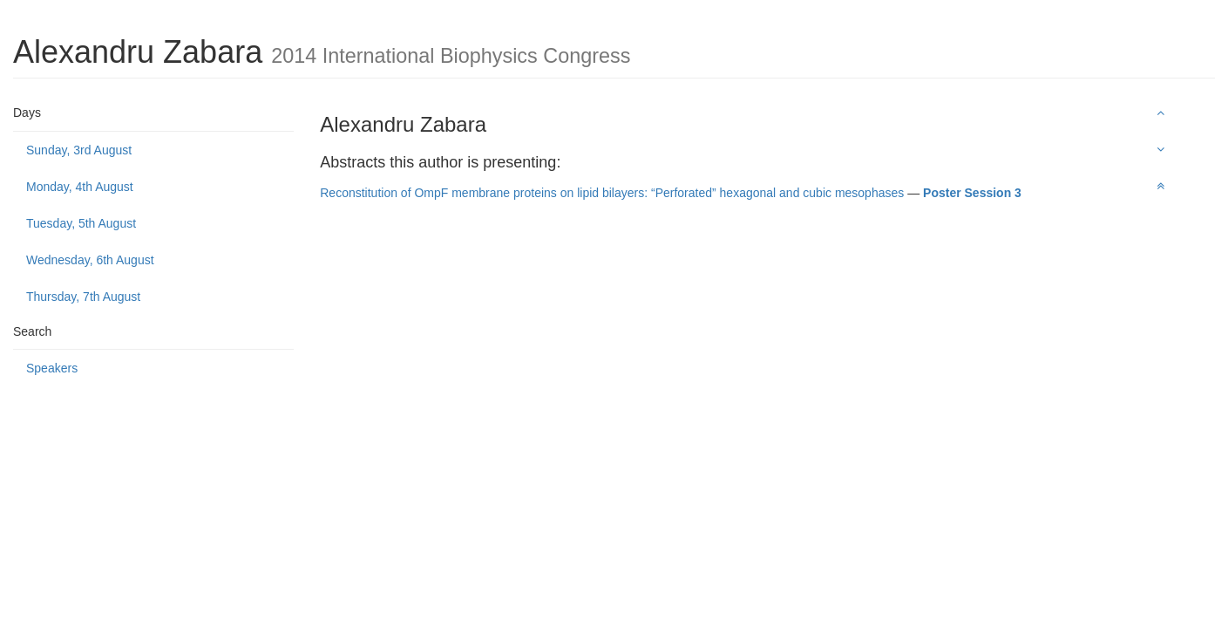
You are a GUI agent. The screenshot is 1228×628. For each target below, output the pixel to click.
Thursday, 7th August (83, 297)
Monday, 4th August (79, 187)
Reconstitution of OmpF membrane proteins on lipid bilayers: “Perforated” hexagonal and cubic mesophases (612, 193)
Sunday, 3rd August (79, 150)
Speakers (52, 368)
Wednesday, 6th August (90, 260)
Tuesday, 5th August (81, 223)
